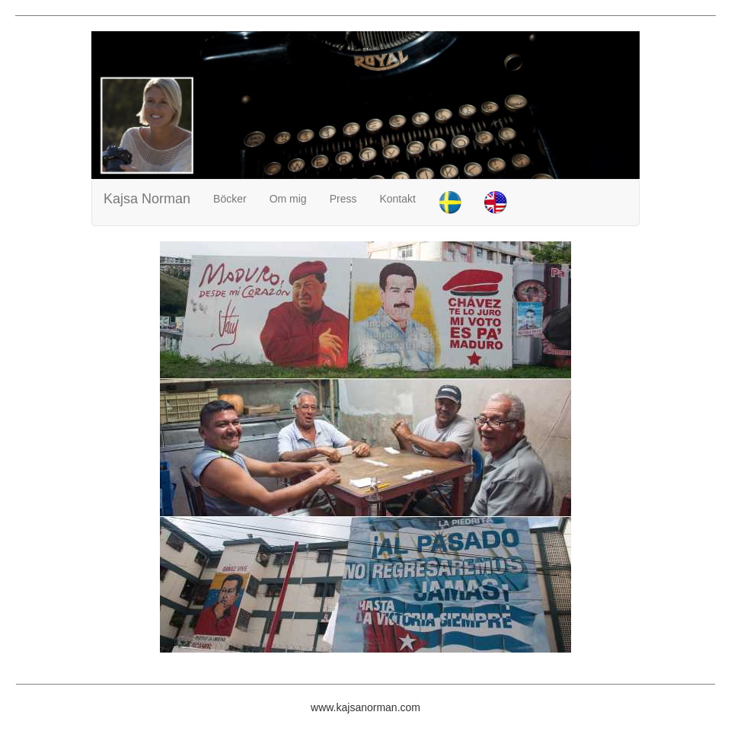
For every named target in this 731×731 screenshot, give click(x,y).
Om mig (288, 199)
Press (343, 199)
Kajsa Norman (147, 198)
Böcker (230, 199)
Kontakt (397, 199)
